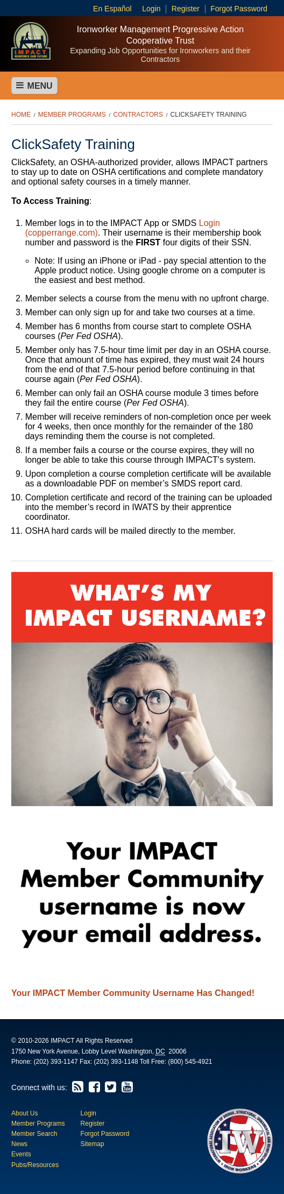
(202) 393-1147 (56, 1061)
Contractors (137, 114)
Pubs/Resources (35, 1165)
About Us (24, 1113)
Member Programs (72, 114)
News (19, 1144)
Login (151, 8)
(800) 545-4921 (190, 1061)
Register (186, 8)
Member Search (34, 1134)
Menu (34, 85)
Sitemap (92, 1144)
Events (21, 1154)
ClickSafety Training (209, 114)
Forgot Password (238, 8)
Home (21, 114)
